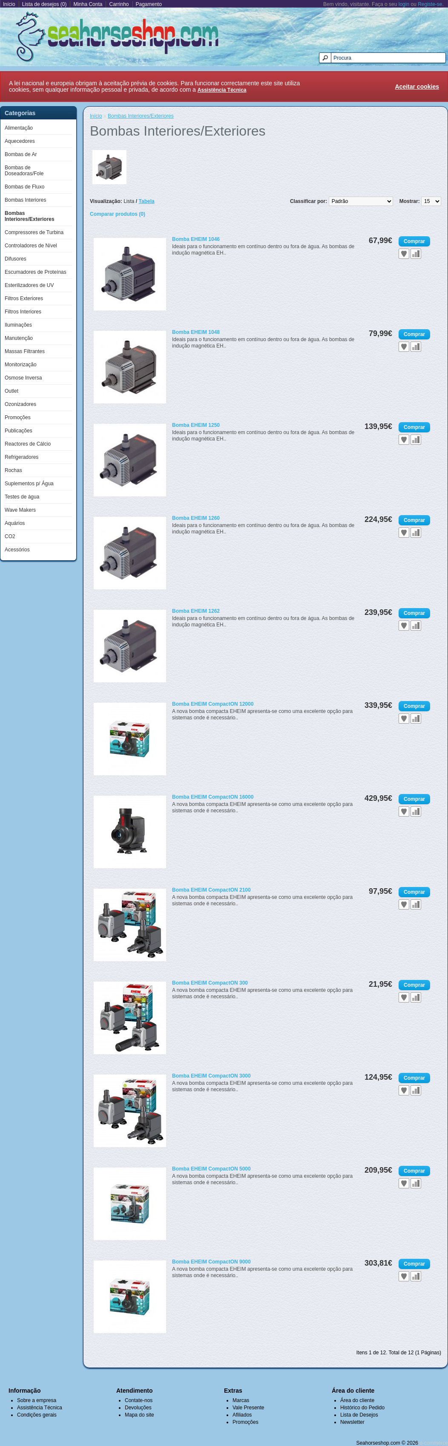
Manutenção (19, 338)
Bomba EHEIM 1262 (196, 611)
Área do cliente (357, 1400)
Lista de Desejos (359, 1415)
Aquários (15, 523)
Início (9, 4)
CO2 (10, 536)
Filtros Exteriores (24, 298)
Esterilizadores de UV (29, 285)
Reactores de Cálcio (28, 444)
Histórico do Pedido (362, 1408)
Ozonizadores (20, 404)
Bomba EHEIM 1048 (196, 332)
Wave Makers (20, 510)
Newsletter (352, 1422)
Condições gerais (37, 1415)
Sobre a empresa (36, 1400)
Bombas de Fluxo (24, 187)
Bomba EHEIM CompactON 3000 (211, 1076)
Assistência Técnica (39, 1408)
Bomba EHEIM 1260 (196, 518)
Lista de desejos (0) (44, 4)
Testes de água (22, 497)
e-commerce (433, 1443)
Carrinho (119, 4)
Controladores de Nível (31, 246)
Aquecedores (20, 141)
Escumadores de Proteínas (35, 272)
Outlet (11, 391)
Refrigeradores (21, 457)
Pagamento (149, 4)
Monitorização (21, 365)
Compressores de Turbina (34, 232)
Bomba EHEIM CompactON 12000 (212, 704)
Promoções (18, 417)
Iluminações (18, 325)
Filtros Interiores (23, 312)
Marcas (241, 1400)
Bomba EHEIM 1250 (196, 425)
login (404, 4)
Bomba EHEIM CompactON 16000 (212, 797)
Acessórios (17, 550)
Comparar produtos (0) (117, 214)
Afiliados (242, 1415)
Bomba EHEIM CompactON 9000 (211, 1262)
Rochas (13, 470)
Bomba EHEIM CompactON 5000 (211, 1169)
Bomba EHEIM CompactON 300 (210, 983)
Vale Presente (248, 1408)
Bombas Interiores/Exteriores (30, 216)
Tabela (147, 201)
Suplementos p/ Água (29, 484)
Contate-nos (138, 1400)
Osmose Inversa (23, 378)
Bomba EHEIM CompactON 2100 (211, 890)
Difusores (15, 259)
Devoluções (138, 1408)
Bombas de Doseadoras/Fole (24, 171)
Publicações (18, 431)
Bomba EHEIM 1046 (196, 239)
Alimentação (19, 128)
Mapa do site (139, 1415)
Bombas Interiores (25, 200)
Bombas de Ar (21, 154)
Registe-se (430, 4)
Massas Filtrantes (25, 351)
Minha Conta (87, 4)
